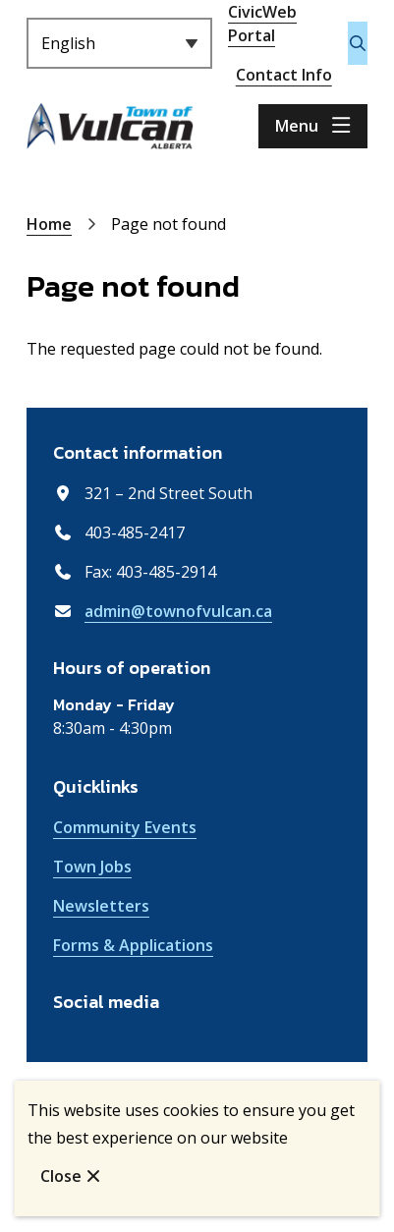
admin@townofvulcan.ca (178, 611)
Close (61, 1176)
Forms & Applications (133, 945)
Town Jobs (92, 866)
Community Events (125, 827)
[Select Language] (119, 43)
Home (49, 224)
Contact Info (284, 74)
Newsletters (101, 906)
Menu (296, 126)
